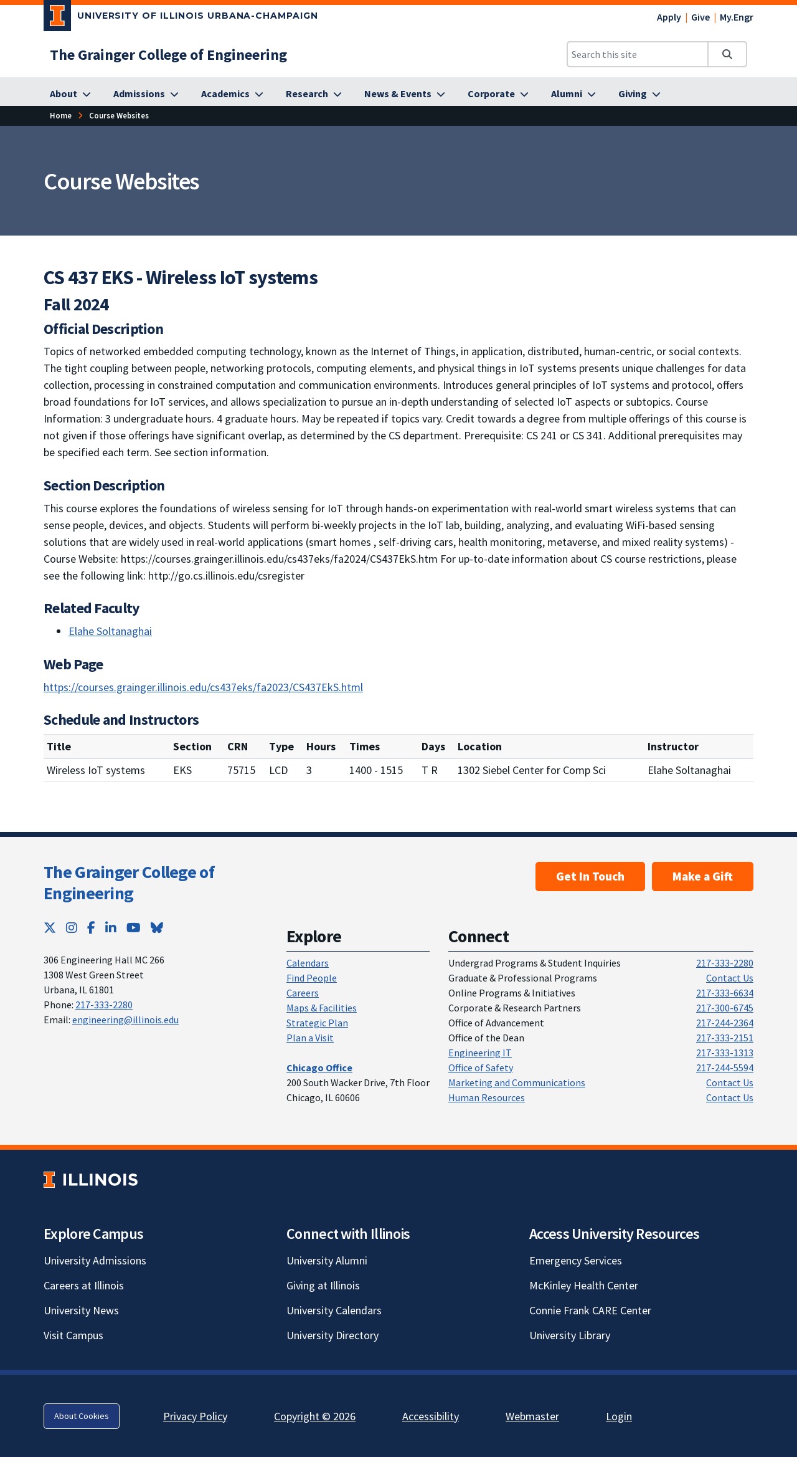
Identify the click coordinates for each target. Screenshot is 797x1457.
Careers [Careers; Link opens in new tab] (302, 992)
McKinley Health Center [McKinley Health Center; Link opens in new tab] (583, 1285)
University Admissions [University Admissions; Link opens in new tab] (95, 1260)
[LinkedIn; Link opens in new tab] (110, 927)
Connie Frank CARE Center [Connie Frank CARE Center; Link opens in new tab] (590, 1310)
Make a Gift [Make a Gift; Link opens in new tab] (702, 876)
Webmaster (532, 1416)
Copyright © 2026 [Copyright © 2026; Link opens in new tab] (315, 1416)
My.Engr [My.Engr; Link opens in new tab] (736, 17)
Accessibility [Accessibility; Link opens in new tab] (430, 1416)
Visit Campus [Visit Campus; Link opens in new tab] (73, 1335)
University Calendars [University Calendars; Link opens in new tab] (334, 1310)
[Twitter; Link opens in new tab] (50, 927)
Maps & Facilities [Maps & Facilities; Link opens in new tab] (321, 1007)
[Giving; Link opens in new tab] (639, 94)
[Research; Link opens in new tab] (314, 94)
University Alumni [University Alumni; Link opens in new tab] (326, 1260)
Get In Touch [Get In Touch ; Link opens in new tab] (590, 876)
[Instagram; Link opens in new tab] (71, 927)
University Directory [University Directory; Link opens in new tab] (332, 1335)
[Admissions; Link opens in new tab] (146, 94)
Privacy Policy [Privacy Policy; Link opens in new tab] (195, 1416)
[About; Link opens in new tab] (70, 94)
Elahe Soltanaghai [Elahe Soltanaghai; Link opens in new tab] (110, 631)
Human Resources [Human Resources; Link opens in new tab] (486, 1097)
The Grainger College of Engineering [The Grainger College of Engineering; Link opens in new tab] (129, 882)
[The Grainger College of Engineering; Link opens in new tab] (168, 54)
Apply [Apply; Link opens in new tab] (669, 17)
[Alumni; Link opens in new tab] (573, 94)
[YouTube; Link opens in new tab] (133, 927)
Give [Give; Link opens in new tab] (700, 17)
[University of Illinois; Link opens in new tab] (91, 1180)
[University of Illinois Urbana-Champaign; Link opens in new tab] (181, 18)
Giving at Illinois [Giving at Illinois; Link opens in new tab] (323, 1285)
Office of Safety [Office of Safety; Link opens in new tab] (480, 1067)
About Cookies (81, 1415)
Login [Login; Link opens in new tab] (619, 1416)
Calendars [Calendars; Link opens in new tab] (307, 963)
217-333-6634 (724, 992)
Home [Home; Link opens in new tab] (61, 115)
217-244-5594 (724, 1067)
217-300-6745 (724, 1007)
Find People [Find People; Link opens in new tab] (311, 978)
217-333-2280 (104, 1004)
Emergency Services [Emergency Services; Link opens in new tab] (575, 1260)
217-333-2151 (724, 1037)
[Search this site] (637, 54)
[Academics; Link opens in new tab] (232, 94)
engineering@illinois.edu (125, 1019)
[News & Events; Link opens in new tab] (404, 94)
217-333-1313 (724, 1052)
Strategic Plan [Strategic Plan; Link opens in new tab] (317, 1022)
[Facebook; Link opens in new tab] (91, 927)
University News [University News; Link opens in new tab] (81, 1310)
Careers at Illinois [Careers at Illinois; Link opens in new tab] (84, 1285)
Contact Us (729, 978)
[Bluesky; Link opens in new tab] (157, 927)
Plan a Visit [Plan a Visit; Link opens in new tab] (310, 1037)
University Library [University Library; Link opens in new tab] (569, 1335)
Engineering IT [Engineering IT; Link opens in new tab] (480, 1052)
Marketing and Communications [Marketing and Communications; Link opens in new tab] (516, 1082)
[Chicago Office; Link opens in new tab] (319, 1067)
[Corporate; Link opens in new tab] (498, 94)
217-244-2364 (724, 1022)
